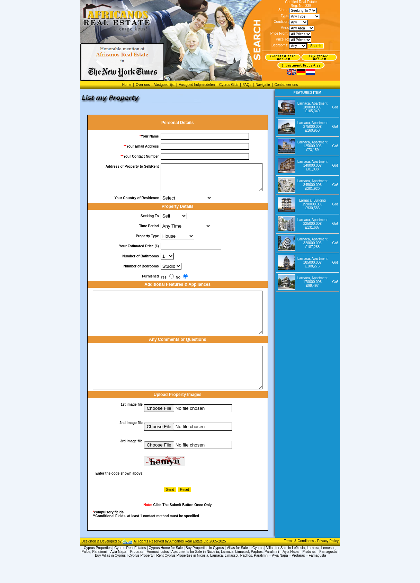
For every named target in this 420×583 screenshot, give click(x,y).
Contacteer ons (286, 85)
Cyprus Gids (228, 85)
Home (127, 85)
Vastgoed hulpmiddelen (197, 85)
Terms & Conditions (299, 563)
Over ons (143, 85)
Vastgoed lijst (164, 85)
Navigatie (263, 85)
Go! (335, 107)
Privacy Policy (328, 563)
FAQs (247, 85)
